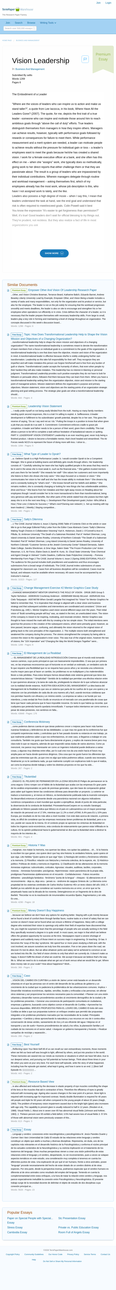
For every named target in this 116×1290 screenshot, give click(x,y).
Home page (7, 40)
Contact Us (105, 1254)
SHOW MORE (54, 253)
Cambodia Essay (17, 1232)
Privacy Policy (73, 1254)
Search (18, 22)
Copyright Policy (13, 1254)
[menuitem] (98, 3)
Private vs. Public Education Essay (78, 1227)
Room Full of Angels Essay (74, 1232)
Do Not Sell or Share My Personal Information (62, 1261)
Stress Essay (15, 1227)
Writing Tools (47, 22)
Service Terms (90, 1254)
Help (34, 1260)
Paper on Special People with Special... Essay (30, 1220)
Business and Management (27, 40)
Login (108, 3)
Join (98, 3)
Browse (31, 22)
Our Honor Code (55, 1254)
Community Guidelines (34, 1254)
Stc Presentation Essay (71, 1218)
